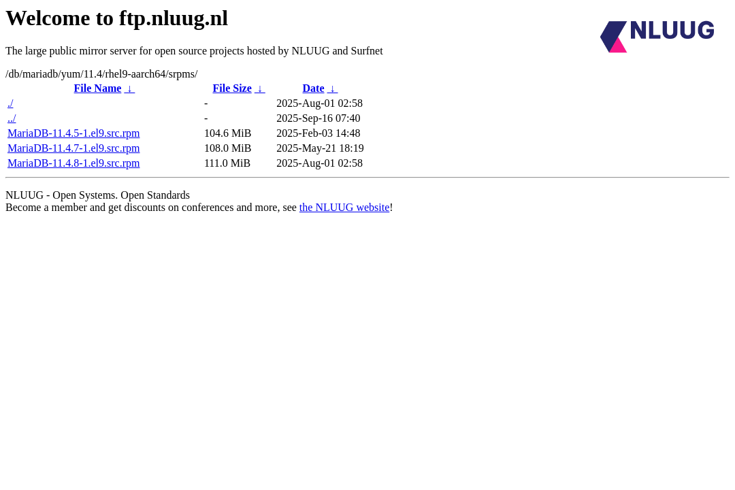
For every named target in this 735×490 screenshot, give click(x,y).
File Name (98, 88)
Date (314, 88)
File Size (231, 88)
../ (11, 118)
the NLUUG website (344, 207)
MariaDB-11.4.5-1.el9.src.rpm (73, 133)
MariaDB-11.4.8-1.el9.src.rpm (73, 163)
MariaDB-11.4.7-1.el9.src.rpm (73, 148)
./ (10, 103)
